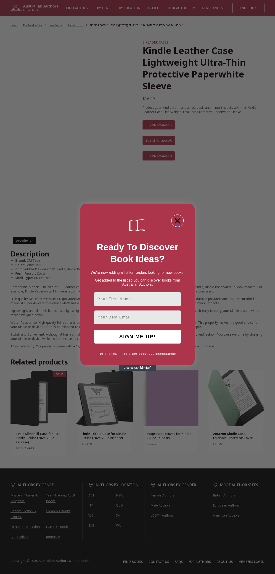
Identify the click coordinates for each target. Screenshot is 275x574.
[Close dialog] (177, 220)
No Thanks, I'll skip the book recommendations (137, 353)
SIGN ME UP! (137, 336)
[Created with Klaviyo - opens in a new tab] (137, 368)
